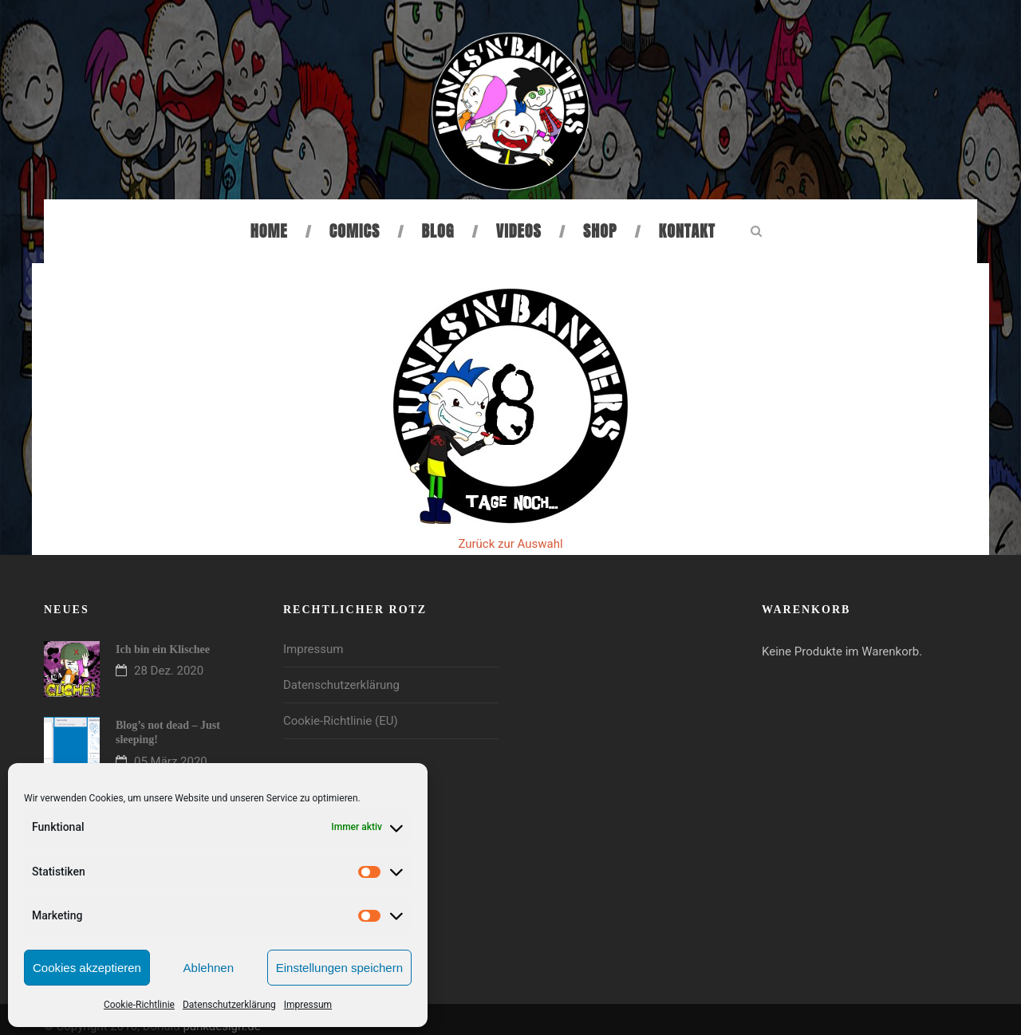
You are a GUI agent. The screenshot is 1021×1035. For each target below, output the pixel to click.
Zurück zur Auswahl (510, 544)
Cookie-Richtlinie (139, 1004)
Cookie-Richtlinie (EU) (340, 721)
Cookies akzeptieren (87, 967)
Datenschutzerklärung (229, 1004)
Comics (354, 230)
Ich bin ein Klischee (163, 649)
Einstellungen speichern (339, 967)
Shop (600, 230)
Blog (438, 230)
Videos (519, 230)
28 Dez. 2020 (168, 670)
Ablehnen (208, 967)
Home (269, 230)
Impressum (308, 1004)
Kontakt (687, 230)
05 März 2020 (170, 761)
